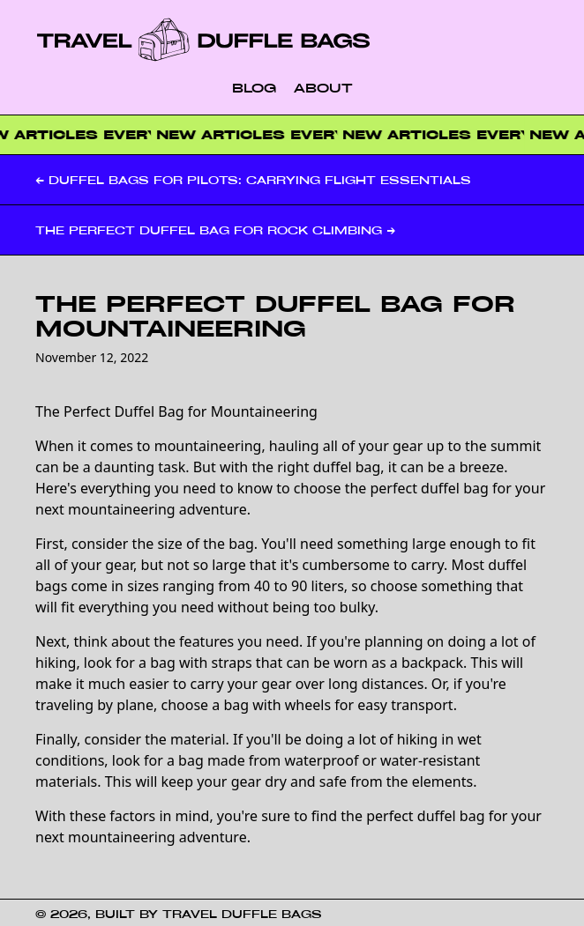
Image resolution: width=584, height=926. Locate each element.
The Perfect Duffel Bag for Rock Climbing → (215, 230)
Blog (254, 87)
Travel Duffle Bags (242, 914)
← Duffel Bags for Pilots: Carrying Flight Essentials (253, 180)
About (323, 87)
